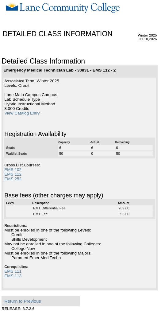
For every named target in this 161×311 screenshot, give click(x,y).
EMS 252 (12, 179)
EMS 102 (12, 169)
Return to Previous (22, 301)
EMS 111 (12, 271)
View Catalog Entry (22, 113)
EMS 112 (12, 174)
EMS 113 (12, 276)
